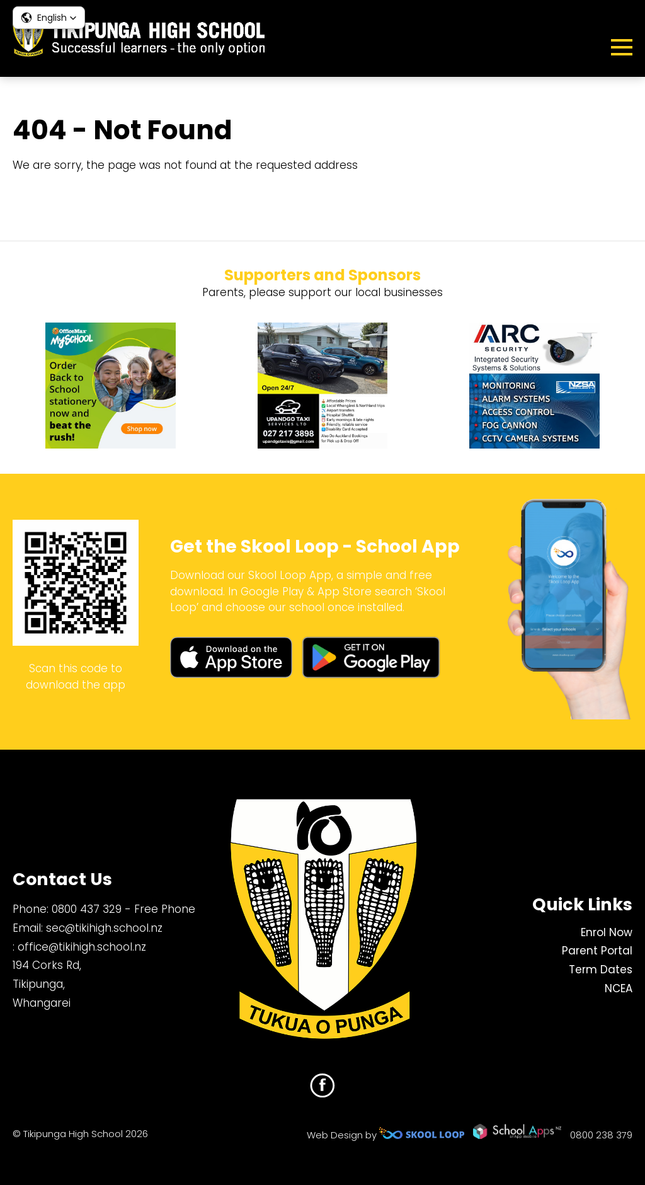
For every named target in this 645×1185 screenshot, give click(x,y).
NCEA (618, 988)
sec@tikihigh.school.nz (104, 928)
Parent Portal (597, 950)
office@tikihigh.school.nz (82, 946)
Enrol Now (606, 932)
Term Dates (600, 969)
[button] (49, 17)
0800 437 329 (87, 909)
